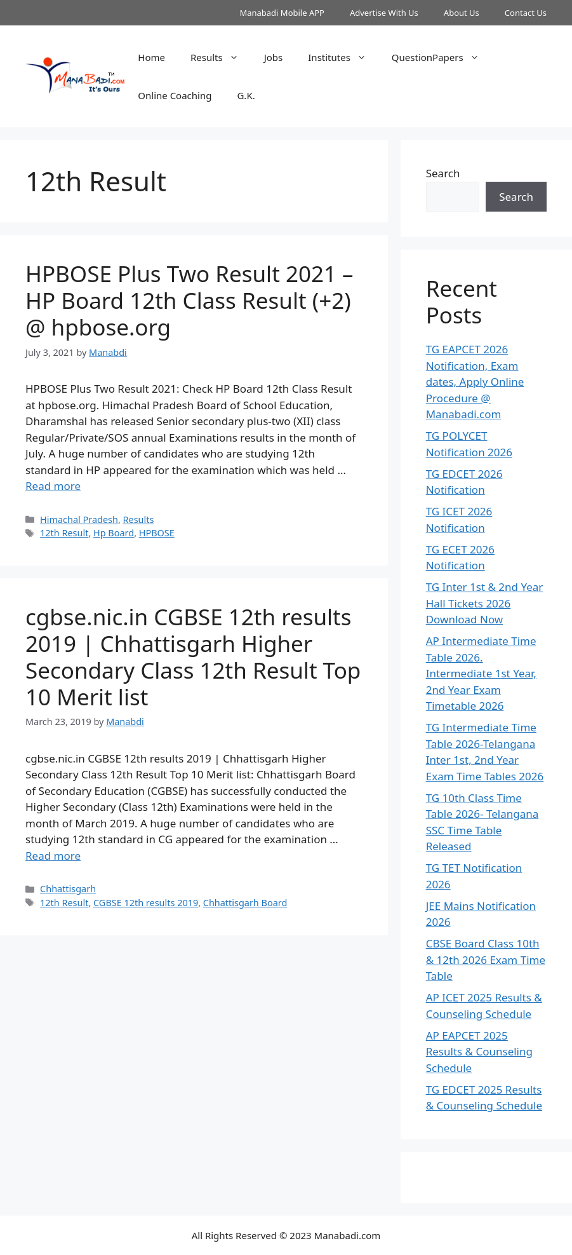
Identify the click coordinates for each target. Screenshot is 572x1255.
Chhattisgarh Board (245, 903)
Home (151, 57)
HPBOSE (157, 533)
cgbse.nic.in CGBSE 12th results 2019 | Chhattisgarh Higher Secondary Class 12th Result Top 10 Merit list (193, 657)
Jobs (273, 57)
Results (220, 57)
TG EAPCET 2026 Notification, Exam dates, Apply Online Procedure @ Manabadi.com (475, 381)
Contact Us (526, 12)
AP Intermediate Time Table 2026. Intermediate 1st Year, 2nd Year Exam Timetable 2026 (481, 673)
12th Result (64, 533)
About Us (461, 12)
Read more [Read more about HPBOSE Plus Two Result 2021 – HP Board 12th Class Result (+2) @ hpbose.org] (53, 485)
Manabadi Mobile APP (281, 12)
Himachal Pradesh (79, 519)
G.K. (246, 95)
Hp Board (113, 533)
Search (443, 173)
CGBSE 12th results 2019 (145, 903)
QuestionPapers (442, 57)
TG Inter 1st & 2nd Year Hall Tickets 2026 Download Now (484, 603)
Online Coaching (174, 95)
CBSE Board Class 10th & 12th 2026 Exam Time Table (485, 959)
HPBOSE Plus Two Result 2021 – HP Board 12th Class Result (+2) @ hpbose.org (189, 300)
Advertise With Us (384, 12)
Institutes (343, 57)
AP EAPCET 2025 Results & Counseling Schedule (479, 1051)
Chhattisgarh (68, 889)
